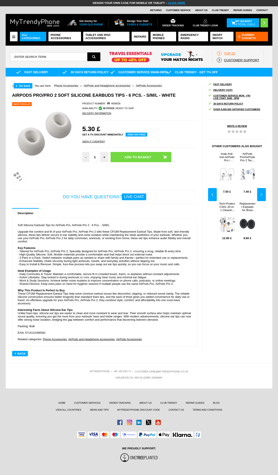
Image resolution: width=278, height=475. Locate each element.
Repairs (140, 36)
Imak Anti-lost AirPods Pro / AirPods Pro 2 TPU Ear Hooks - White (227, 157)
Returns (156, 10)
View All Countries (68, 409)
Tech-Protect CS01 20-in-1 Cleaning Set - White (227, 207)
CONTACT (262, 10)
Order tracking (120, 403)
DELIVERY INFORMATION (96, 113)
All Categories (31, 36)
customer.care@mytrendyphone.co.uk (161, 371)
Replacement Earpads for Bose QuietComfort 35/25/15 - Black (247, 207)
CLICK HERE (176, 3)
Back (20, 353)
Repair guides (242, 10)
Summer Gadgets (247, 36)
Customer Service (178, 10)
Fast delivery (220, 84)
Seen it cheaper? (93, 141)
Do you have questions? (104, 196)
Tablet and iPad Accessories (97, 36)
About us (145, 403)
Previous (212, 194)
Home (61, 403)
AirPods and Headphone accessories (91, 339)
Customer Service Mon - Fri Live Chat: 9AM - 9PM (229, 97)
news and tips (99, 409)
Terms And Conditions (207, 409)
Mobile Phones (159, 36)
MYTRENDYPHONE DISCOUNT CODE (138, 409)
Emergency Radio (189, 36)
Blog (216, 403)
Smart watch (217, 36)
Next (261, 194)
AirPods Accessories (129, 339)
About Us (201, 10)
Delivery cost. (220, 90)
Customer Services (87, 403)
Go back (24, 85)
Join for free (136, 134)
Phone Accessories (61, 36)
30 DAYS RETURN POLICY (225, 103)
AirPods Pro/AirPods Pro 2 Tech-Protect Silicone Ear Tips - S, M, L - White (247, 157)
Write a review (237, 126)
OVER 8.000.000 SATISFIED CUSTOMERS (234, 109)
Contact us (176, 409)
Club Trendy (220, 10)
